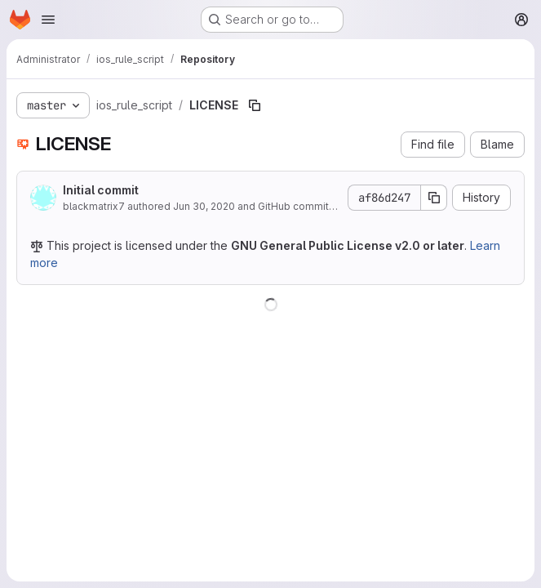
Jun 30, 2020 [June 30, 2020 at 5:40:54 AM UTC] (204, 206)
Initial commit (101, 190)
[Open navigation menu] (48, 20)
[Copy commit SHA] (434, 198)
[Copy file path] (255, 105)
